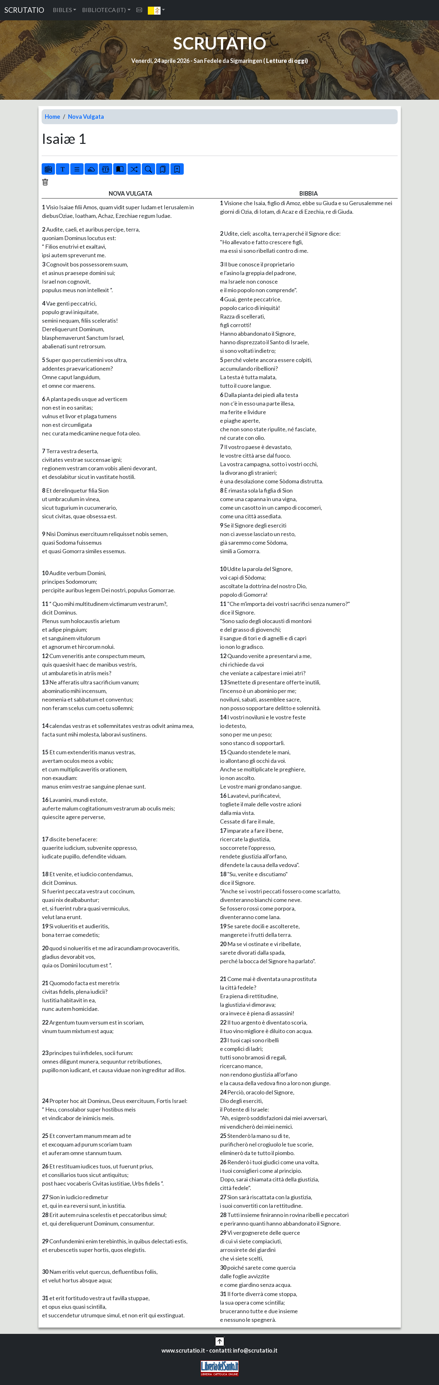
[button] (156, 10)
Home (52, 116)
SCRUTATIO (24, 10)
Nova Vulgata (86, 116)
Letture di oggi (286, 60)
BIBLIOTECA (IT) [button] (104, 9)
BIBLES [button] (62, 9)
